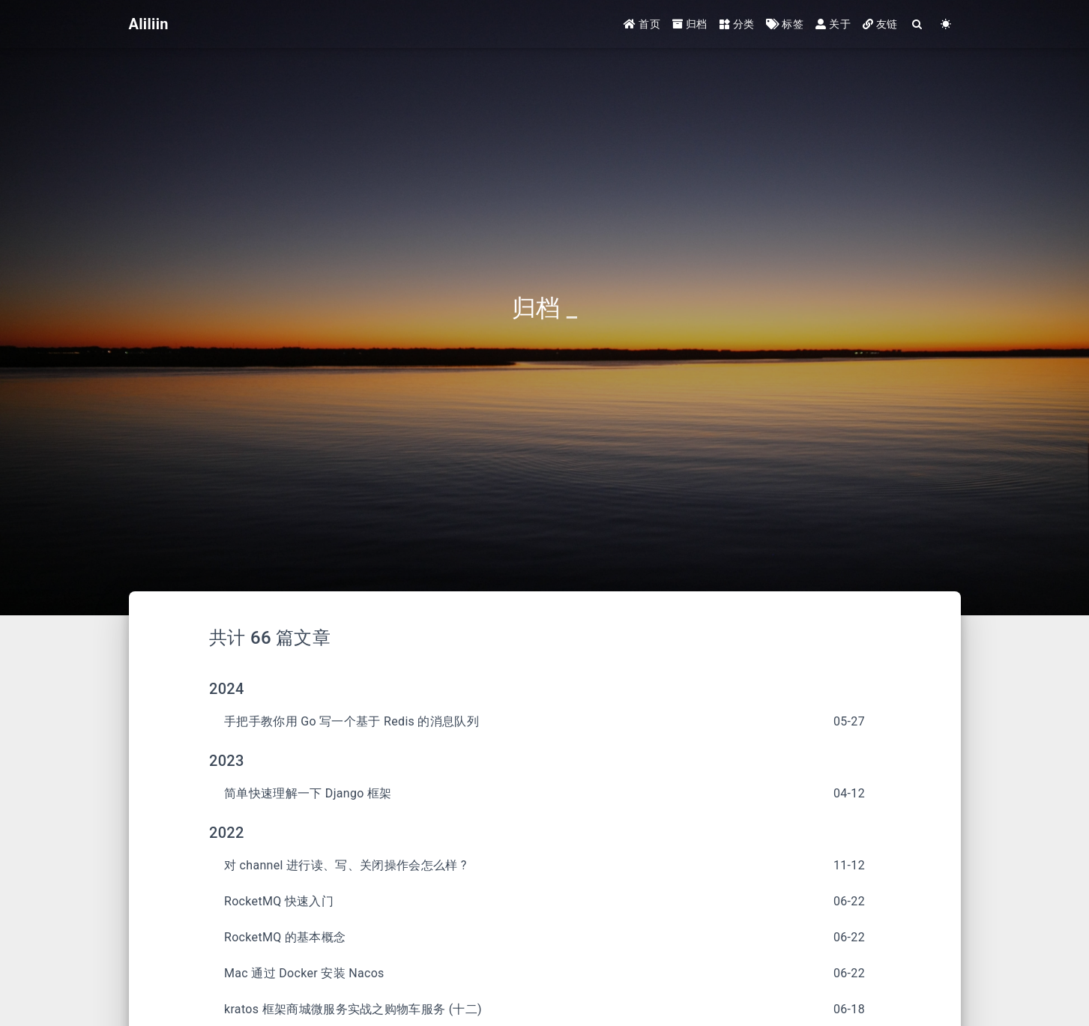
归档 (690, 24)
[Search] (918, 24)
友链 (880, 24)
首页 (642, 24)
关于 (833, 24)
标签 (784, 24)
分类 (737, 24)
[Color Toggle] (946, 24)
